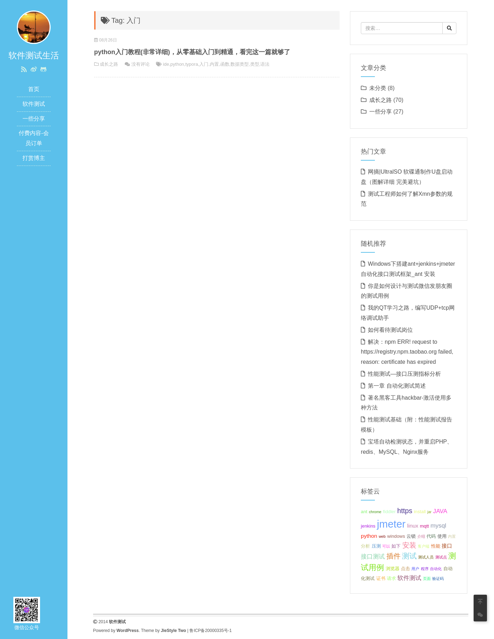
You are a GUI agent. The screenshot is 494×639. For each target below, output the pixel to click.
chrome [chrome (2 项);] (375, 512)
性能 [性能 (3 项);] (435, 546)
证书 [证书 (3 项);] (380, 578)
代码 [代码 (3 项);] (431, 536)
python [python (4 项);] (369, 536)
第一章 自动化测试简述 (396, 386)
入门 (203, 64)
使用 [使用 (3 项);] (442, 536)
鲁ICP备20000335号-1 (210, 630)
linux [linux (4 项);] (412, 526)
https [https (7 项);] (404, 511)
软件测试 (33, 104)
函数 (224, 64)
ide (166, 64)
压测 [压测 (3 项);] (376, 546)
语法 (264, 64)
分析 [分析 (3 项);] (365, 546)
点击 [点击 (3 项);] (405, 568)
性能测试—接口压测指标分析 (404, 374)
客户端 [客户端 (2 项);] (423, 546)
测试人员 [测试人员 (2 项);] (426, 557)
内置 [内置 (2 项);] (452, 536)
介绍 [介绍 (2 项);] (421, 536)
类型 (254, 64)
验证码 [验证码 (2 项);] (438, 578)
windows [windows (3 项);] (396, 536)
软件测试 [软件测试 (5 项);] (409, 577)
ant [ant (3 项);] (364, 511)
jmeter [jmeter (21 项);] (391, 524)
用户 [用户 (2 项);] (415, 569)
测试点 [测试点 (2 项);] (441, 557)
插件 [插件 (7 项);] (393, 556)
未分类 (377, 88)
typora (191, 64)
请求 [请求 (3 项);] (391, 578)
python (177, 64)
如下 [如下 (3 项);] (396, 546)
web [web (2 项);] (382, 536)
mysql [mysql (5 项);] (438, 525)
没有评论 (140, 64)
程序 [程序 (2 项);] (425, 569)
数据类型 (239, 64)
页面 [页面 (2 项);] (427, 578)
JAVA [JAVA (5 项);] (440, 511)
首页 (33, 89)
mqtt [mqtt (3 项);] (424, 526)
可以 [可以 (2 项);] (386, 546)
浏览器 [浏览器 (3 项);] (392, 568)
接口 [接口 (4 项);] (447, 546)
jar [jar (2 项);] (429, 512)
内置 (214, 64)
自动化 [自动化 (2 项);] (436, 569)
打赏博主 (33, 158)
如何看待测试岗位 (390, 330)
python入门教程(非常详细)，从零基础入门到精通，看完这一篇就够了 (192, 52)
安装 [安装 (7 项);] (409, 545)
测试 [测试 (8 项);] (409, 556)
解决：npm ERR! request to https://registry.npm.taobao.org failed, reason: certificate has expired (407, 352)
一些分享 (33, 119)
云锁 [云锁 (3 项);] (411, 536)
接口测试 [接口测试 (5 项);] (373, 556)
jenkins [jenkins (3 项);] (368, 526)
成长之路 (109, 64)
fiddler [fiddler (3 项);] (389, 511)
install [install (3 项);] (420, 511)
